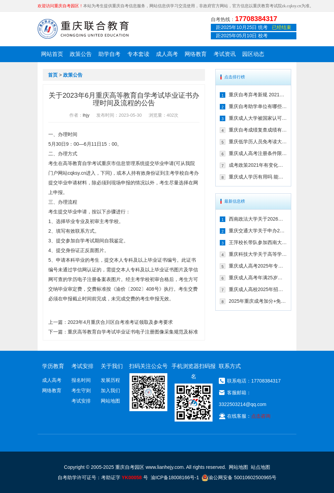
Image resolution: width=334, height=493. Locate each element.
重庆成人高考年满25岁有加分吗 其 (258, 277)
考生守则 (81, 390)
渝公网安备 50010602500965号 (239, 477)
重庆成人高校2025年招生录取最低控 (258, 289)
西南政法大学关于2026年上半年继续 (258, 219)
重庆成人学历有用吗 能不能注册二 (258, 177)
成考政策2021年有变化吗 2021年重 (258, 165)
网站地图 (110, 401)
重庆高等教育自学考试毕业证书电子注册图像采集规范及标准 (133, 332)
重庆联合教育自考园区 (83, 29)
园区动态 (253, 54)
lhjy (86, 115)
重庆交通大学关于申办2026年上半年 (258, 230)
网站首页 (52, 54)
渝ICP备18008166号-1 (175, 477)
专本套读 (138, 54)
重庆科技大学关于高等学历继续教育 (258, 254)
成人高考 (167, 54)
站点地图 (260, 467)
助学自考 (109, 54)
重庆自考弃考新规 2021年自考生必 (258, 94)
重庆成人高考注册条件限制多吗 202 (258, 153)
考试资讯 (225, 54)
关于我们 (112, 366)
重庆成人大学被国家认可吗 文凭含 (258, 118)
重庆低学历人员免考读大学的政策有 (258, 141)
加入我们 (110, 390)
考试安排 (81, 401)
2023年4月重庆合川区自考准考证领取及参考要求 (120, 322)
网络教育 (196, 54)
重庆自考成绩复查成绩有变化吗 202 (258, 130)
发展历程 (110, 380)
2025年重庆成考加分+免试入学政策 (258, 301)
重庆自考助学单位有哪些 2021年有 (258, 106)
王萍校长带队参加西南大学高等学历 (258, 242)
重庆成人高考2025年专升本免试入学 (258, 266)
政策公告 (81, 54)
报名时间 (81, 380)
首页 (53, 75)
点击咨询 (261, 416)
